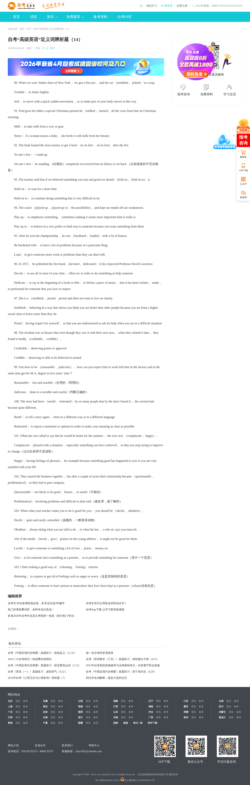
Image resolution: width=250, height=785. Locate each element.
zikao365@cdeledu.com (88, 751)
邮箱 (125, 723)
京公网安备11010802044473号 (137, 780)
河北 (150, 712)
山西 (80, 701)
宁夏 (45, 723)
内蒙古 (222, 712)
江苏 (186, 701)
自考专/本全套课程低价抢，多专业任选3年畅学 (36, 603)
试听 (33, 17)
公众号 (243, 184)
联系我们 (67, 745)
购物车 (243, 157)
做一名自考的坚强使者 (99, 652)
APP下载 (243, 170)
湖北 (45, 706)
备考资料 (100, 17)
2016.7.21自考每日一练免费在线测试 (30, 659)
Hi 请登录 (167, 5)
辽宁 (150, 701)
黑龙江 (222, 717)
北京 (10, 701)
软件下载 (152, 723)
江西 (115, 706)
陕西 (80, 712)
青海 (10, 723)
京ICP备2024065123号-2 (107, 780)
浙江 (80, 717)
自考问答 (125, 17)
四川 (221, 706)
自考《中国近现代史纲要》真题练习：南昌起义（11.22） (42, 652)
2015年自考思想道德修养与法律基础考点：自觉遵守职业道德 (123, 665)
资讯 (52, 17)
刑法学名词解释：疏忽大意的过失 (106, 677)
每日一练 (138, 723)
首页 (16, 17)
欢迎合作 (40, 745)
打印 (52, 48)
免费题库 (75, 17)
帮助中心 (94, 745)
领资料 (243, 197)
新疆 (80, 723)
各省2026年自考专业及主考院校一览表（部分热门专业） (42, 615)
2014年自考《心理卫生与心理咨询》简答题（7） (37, 677)
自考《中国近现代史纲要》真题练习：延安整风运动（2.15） (44, 665)
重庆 (186, 706)
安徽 (45, 701)
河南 (115, 717)
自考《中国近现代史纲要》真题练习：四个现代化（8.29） (121, 671)
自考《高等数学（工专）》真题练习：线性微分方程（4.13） (122, 659)
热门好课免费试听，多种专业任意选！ (31, 609)
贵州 (186, 717)
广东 (10, 712)
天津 (10, 717)
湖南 (150, 706)
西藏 (186, 712)
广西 (150, 717)
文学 (28, 29)
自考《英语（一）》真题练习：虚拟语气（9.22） (37, 671)
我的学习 (151, 5)
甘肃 (45, 717)
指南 (115, 723)
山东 (115, 712)
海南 (80, 706)
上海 (10, 706)
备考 (25, 701)
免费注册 (182, 5)
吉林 (45, 712)
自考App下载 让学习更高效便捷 (105, 609)
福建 (115, 701)
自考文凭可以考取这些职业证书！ (106, 603)
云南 (221, 701)
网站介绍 (13, 745)
